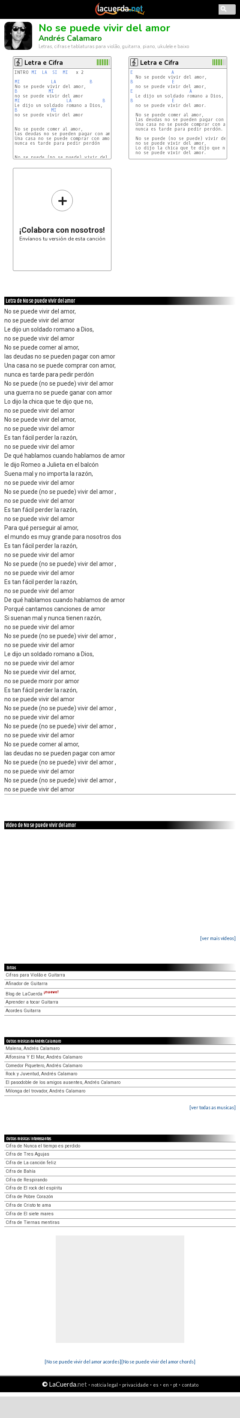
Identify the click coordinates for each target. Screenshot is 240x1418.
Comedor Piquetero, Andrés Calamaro (44, 1065)
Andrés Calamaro (70, 38)
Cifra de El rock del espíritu (34, 1188)
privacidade (135, 1385)
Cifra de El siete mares (30, 1214)
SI (54, 72)
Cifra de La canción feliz (31, 1162)
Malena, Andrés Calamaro (33, 1048)
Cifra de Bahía (21, 1171)
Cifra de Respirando (26, 1180)
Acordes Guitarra (23, 1010)
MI (34, 72)
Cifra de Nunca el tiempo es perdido (43, 1146)
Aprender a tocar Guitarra (32, 1002)
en (166, 1385)
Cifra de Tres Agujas (27, 1154)
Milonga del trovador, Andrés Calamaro (45, 1091)
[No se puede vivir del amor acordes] (83, 1361)
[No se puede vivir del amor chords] (158, 1361)
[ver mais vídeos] (218, 938)
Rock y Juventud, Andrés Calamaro (41, 1074)
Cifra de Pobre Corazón (29, 1196)
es (156, 1385)
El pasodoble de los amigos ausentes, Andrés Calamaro (63, 1082)
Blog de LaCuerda (32, 994)
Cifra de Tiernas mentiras (33, 1222)
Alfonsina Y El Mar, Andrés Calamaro (44, 1057)
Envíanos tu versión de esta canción (62, 215)
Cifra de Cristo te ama (28, 1205)
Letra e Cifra (43, 62)
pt (175, 1385)
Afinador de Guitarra (27, 983)
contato (190, 1385)
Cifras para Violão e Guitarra (35, 975)
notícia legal (104, 1385)
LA (44, 72)
